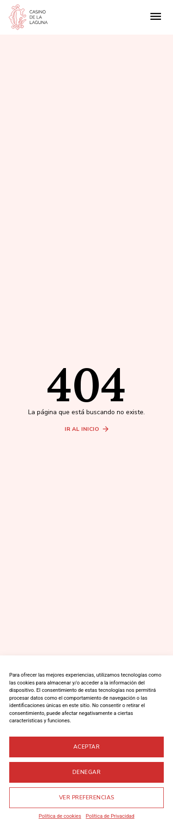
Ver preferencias (86, 797)
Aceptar (86, 746)
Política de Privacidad (110, 816)
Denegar (86, 772)
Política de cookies (60, 816)
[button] (156, 17)
